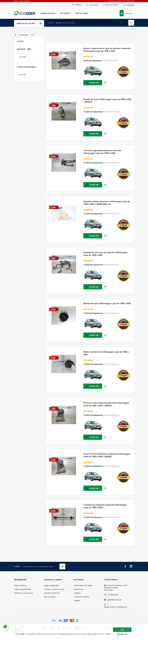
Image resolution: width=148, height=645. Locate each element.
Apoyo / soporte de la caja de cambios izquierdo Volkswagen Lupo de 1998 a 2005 (106, 49)
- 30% (53, 156)
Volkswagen (23, 35)
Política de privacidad (22, 589)
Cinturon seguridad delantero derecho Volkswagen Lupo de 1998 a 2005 (102, 151)
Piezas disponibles (26, 67)
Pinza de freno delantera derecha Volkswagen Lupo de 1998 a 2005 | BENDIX (106, 404)
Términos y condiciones (23, 593)
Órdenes (77, 593)
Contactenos (81, 13)
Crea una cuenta (111, 5)
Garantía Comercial (51, 593)
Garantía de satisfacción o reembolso (121, 1)
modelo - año (24, 49)
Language (130, 5)
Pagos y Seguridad (51, 585)
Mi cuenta (65, 13)
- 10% (53, 54)
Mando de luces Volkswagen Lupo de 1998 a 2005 (107, 303)
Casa (15, 35)
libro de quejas (50, 597)
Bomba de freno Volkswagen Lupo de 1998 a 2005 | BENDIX (107, 100)
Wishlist (77, 600)
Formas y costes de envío (54, 589)
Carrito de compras (81, 597)
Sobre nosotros (20, 585)
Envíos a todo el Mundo (22, 1)
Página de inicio (48, 13)
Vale (122, 630)
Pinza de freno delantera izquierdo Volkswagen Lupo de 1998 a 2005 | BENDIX (106, 455)
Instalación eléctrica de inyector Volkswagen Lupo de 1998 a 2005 (105, 253)
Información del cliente (83, 585)
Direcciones (78, 589)
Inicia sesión (93, 5)
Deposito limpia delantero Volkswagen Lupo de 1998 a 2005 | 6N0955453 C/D (106, 202)
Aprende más (122, 634)
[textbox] (87, 22)
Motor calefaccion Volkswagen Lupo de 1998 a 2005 (106, 353)
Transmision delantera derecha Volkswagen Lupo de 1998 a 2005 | (105, 506)
